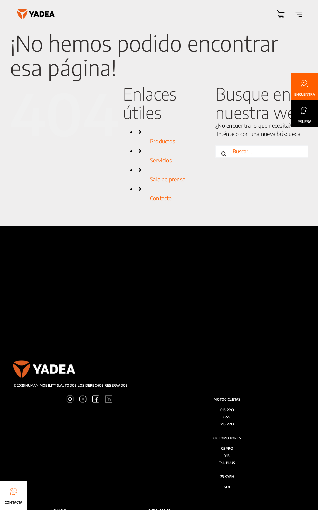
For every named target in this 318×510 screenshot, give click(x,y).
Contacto (161, 199)
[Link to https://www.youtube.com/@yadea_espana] (226, 374)
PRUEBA (304, 121)
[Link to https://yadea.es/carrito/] (281, 15)
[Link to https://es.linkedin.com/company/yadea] (252, 374)
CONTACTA (13, 502)
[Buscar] (223, 153)
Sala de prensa (167, 180)
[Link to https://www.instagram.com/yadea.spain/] (214, 374)
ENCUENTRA (304, 94)
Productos (162, 143)
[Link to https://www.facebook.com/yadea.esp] (239, 374)
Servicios (161, 161)
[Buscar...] (261, 153)
